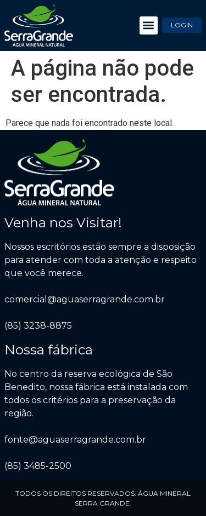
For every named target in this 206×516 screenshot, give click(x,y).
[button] (149, 25)
